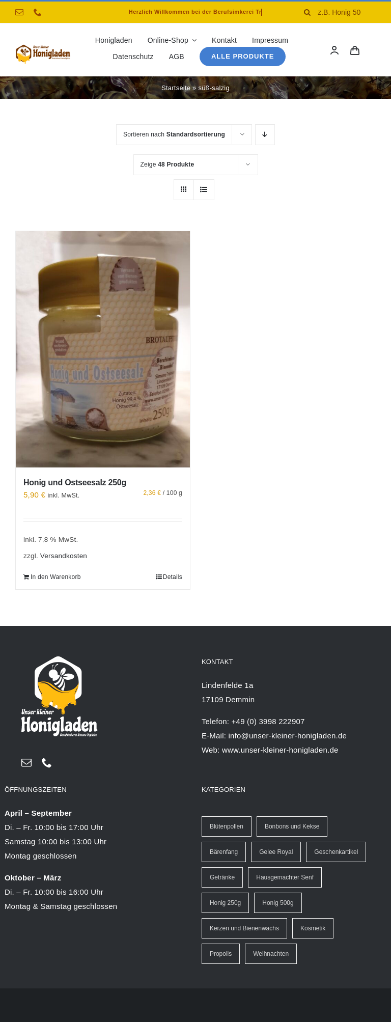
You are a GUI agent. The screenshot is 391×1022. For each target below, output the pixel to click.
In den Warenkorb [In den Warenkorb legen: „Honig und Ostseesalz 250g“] (56, 577)
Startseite (175, 88)
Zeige (167, 164)
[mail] (19, 12)
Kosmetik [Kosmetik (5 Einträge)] (312, 928)
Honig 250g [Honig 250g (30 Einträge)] (225, 902)
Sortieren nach (174, 134)
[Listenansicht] (204, 190)
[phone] (38, 12)
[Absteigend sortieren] (265, 134)
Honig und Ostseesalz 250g (74, 482)
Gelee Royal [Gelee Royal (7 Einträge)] (276, 851)
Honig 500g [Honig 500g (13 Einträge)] (277, 902)
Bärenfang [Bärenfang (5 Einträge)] (224, 851)
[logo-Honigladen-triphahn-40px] (43, 47)
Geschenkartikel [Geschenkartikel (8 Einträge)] (336, 851)
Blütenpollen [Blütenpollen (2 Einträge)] (226, 826)
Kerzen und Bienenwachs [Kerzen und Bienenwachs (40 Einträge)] (244, 928)
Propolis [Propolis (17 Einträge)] (221, 953)
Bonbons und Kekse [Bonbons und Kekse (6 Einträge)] (292, 826)
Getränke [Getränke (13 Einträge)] (222, 877)
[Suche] (307, 12)
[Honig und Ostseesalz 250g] (103, 349)
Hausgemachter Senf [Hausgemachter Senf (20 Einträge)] (285, 877)
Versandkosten (63, 556)
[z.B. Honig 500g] (336, 12)
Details (172, 577)
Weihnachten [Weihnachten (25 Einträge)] (271, 953)
